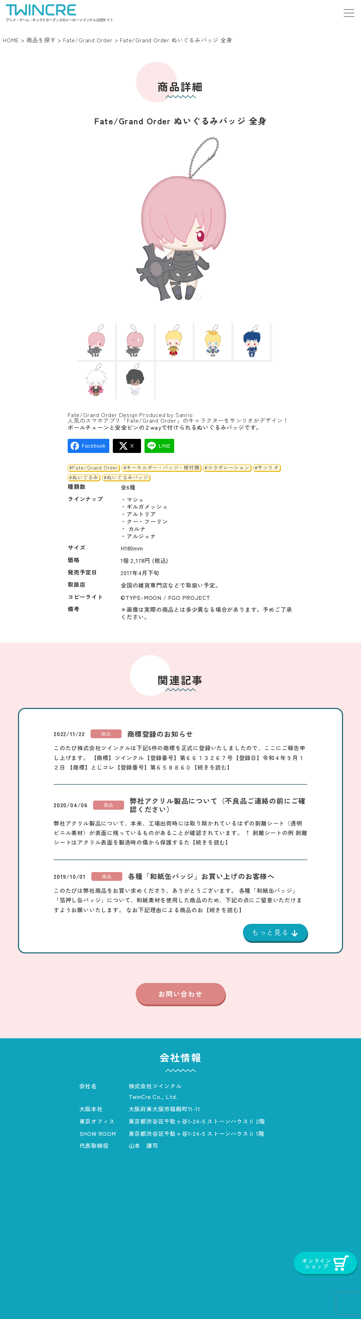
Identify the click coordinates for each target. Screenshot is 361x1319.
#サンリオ (267, 436)
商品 (106, 702)
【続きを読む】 (212, 735)
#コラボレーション (226, 436)
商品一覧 (62, 1299)
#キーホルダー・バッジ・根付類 (161, 436)
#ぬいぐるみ (83, 446)
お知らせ (139, 1299)
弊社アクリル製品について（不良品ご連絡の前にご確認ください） (218, 773)
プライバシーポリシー (195, 1299)
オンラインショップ (316, 1299)
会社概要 (100, 1299)
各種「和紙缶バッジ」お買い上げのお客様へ (201, 845)
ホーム (27, 1299)
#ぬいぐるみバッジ (126, 446)
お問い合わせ (180, 963)
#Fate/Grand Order (93, 436)
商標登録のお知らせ (160, 702)
